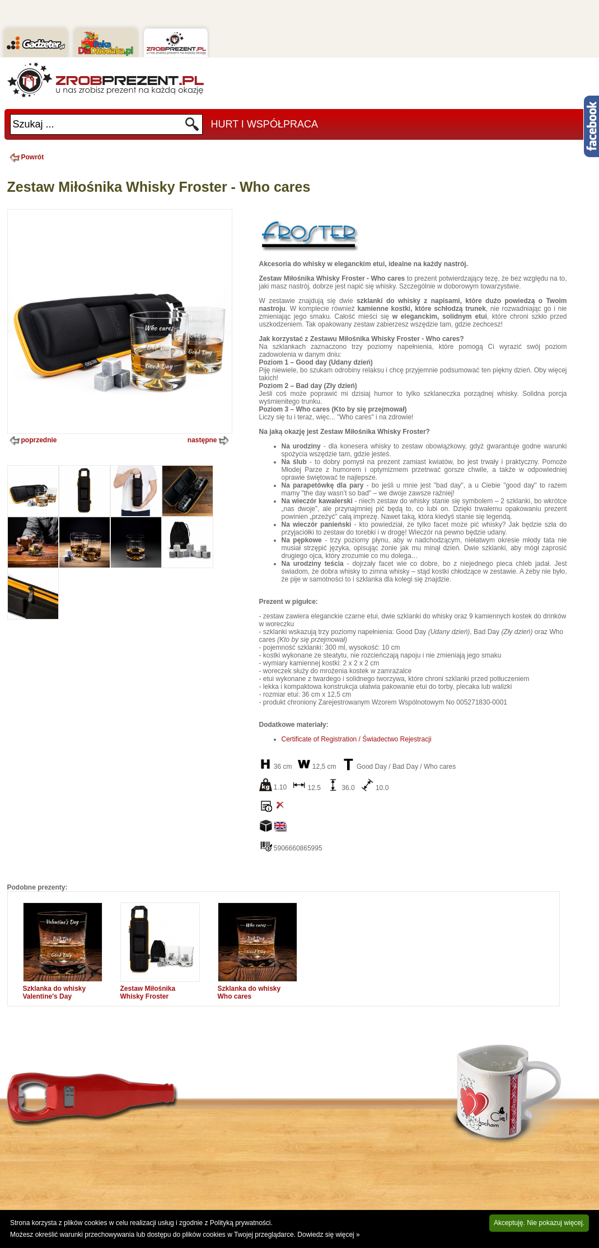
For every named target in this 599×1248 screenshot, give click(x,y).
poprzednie (32, 440)
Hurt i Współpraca (264, 124)
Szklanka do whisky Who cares (249, 992)
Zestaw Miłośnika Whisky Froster (148, 992)
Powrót (25, 157)
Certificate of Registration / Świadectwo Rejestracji (357, 739)
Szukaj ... (33, 124)
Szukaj (192, 127)
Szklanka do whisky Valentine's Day (54, 992)
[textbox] (97, 124)
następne (209, 440)
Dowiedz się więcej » (328, 1234)
